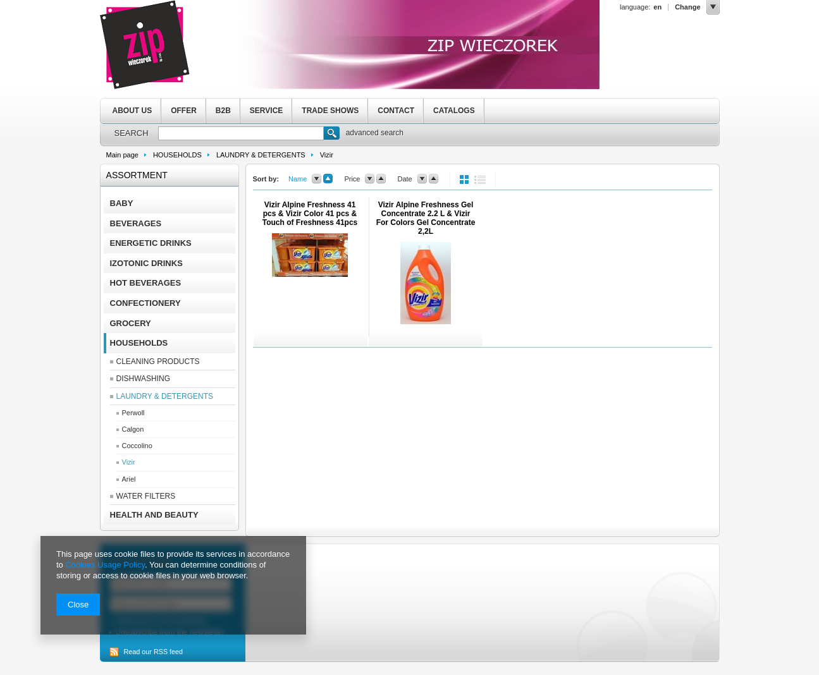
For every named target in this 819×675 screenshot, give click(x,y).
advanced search (374, 132)
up (328, 179)
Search (332, 134)
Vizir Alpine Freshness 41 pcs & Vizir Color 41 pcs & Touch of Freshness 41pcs (310, 213)
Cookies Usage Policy (104, 564)
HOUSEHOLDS (177, 155)
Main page (122, 155)
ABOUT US (132, 110)
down (316, 179)
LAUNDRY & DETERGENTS (260, 155)
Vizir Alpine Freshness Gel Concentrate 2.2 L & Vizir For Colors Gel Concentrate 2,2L (426, 218)
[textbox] (241, 133)
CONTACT (396, 110)
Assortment (137, 175)
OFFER (184, 110)
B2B (223, 110)
